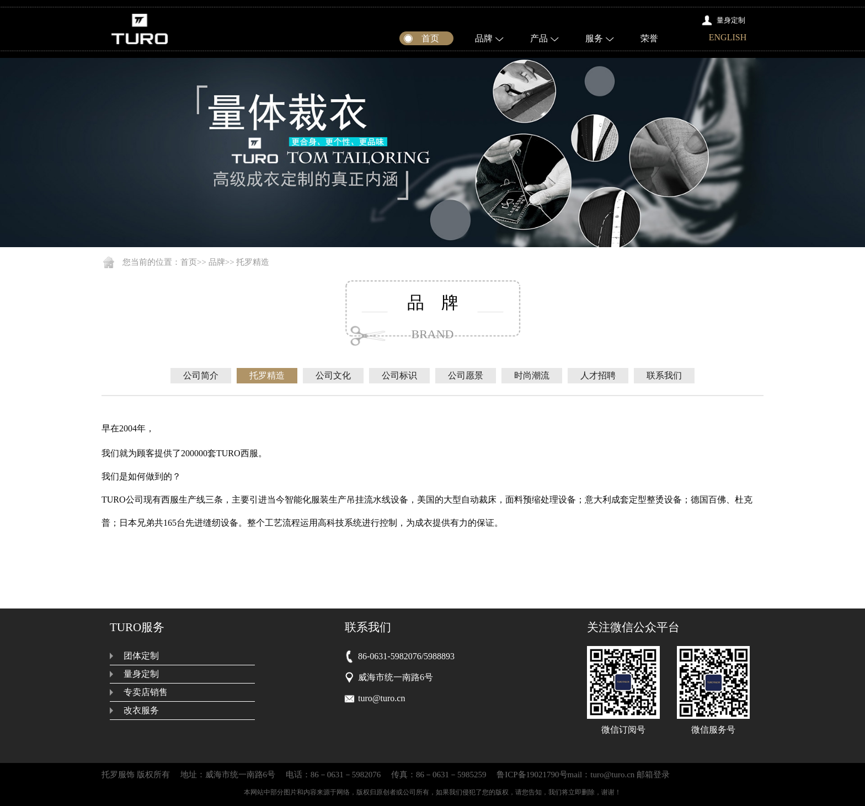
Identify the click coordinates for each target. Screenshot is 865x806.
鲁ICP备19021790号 (531, 774)
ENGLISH (727, 37)
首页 (188, 262)
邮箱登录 (653, 774)
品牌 (484, 38)
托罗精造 (252, 262)
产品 (539, 38)
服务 (594, 38)
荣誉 (649, 38)
